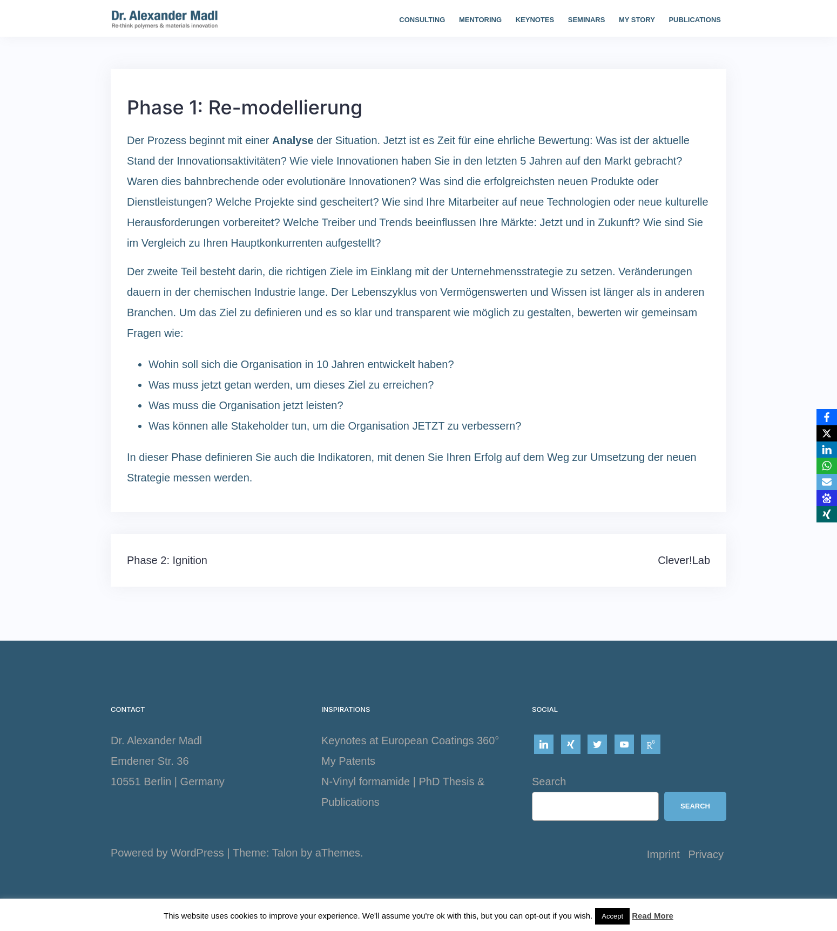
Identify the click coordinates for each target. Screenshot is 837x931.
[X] (826, 433)
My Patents (348, 761)
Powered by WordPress (167, 853)
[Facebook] (826, 417)
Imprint (663, 854)
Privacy (706, 854)
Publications (695, 20)
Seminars (586, 20)
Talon (285, 853)
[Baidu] (826, 498)
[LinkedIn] (826, 449)
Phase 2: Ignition (167, 560)
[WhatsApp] (826, 466)
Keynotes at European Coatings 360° (410, 740)
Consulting (422, 20)
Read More (652, 915)
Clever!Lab (684, 560)
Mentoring (480, 20)
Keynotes (535, 20)
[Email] (826, 482)
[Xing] (826, 514)
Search (549, 781)
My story (637, 20)
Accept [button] (612, 916)
